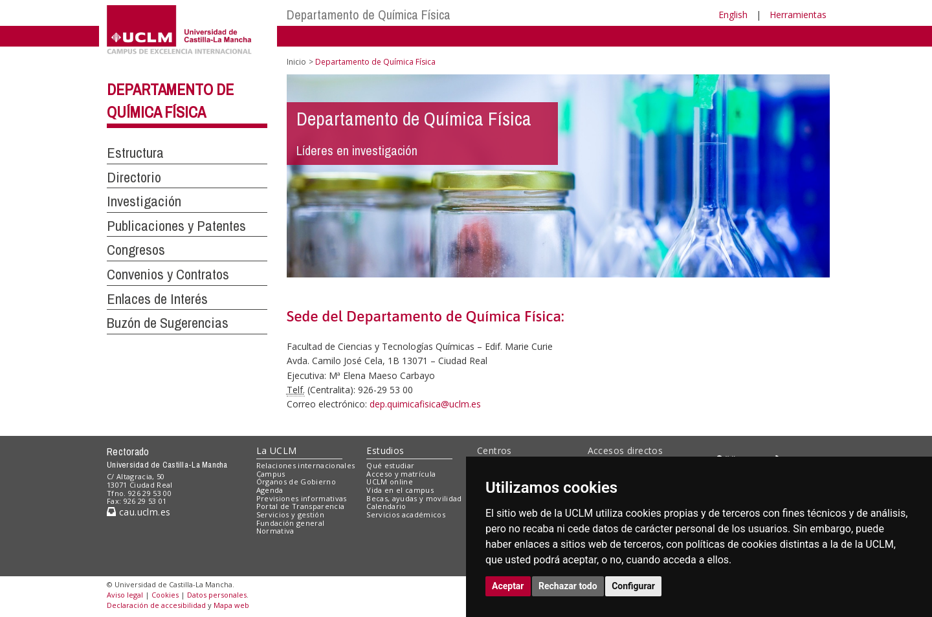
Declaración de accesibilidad (156, 605)
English (733, 14)
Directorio (134, 177)
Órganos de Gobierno (296, 481)
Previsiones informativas (301, 498)
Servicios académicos (405, 514)
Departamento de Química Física (368, 14)
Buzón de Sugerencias (167, 322)
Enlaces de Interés (157, 298)
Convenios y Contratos (168, 274)
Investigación (144, 201)
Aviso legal (125, 595)
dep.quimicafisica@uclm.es (425, 404)
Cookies (165, 595)
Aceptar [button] (508, 586)
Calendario (386, 506)
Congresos (136, 249)
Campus (270, 474)
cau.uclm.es (138, 512)
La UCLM (276, 450)
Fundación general (290, 523)
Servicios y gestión (290, 514)
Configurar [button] (633, 586)
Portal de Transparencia (300, 506)
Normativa (275, 531)
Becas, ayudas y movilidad (413, 498)
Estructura (135, 152)
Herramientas (798, 14)
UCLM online (389, 481)
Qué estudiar (390, 465)
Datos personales (217, 595)
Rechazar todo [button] (567, 586)
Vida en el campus (400, 490)
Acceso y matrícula (401, 474)
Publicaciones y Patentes (176, 225)
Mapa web (231, 605)
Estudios (385, 450)
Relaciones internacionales (305, 465)
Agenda (269, 490)
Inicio (296, 61)
